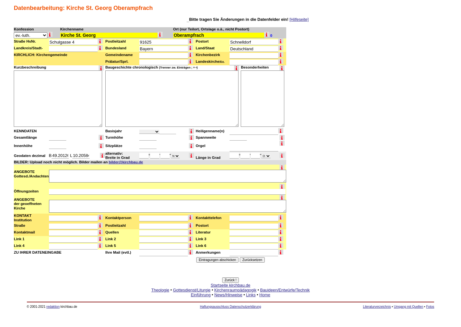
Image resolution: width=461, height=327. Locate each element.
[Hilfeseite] (299, 19)
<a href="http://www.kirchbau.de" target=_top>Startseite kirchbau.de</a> (230, 297)
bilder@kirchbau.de (126, 162)
